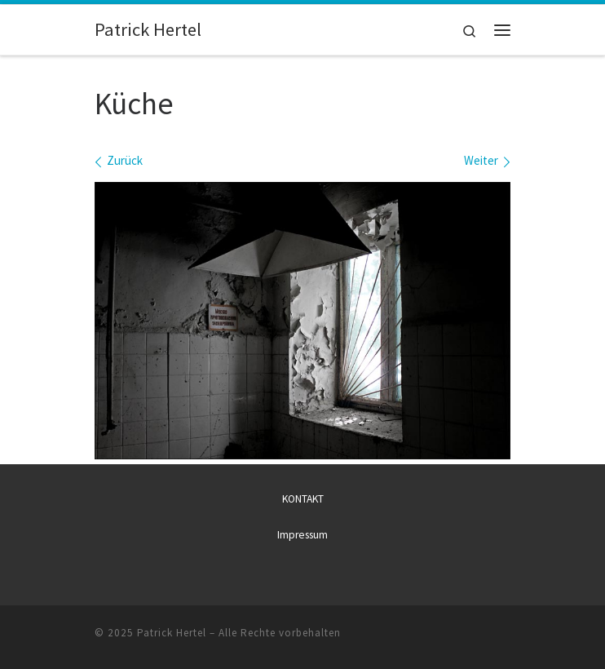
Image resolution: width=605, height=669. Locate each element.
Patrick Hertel (171, 632)
